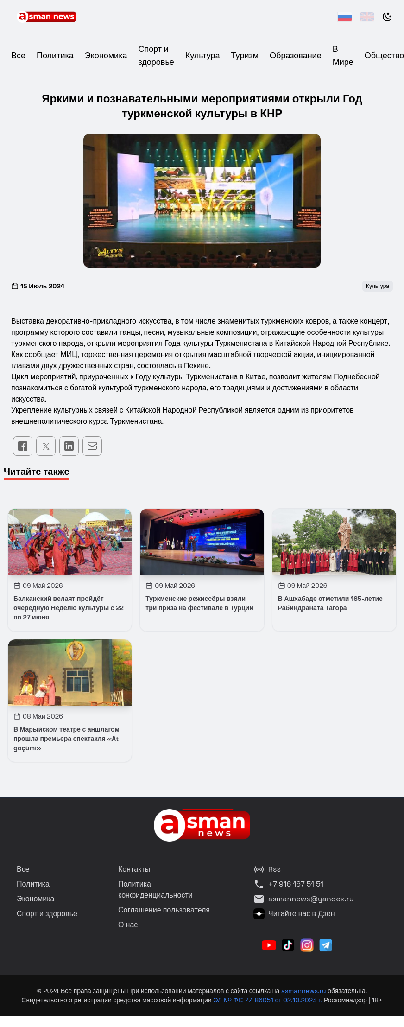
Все (18, 55)
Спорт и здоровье (47, 914)
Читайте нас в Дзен (294, 913)
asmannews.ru (303, 991)
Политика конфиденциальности (155, 889)
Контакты (134, 869)
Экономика (106, 55)
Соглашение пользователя (164, 910)
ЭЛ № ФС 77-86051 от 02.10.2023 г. (268, 1000)
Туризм (245, 55)
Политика (55, 55)
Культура (202, 55)
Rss (267, 869)
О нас (128, 925)
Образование (296, 55)
